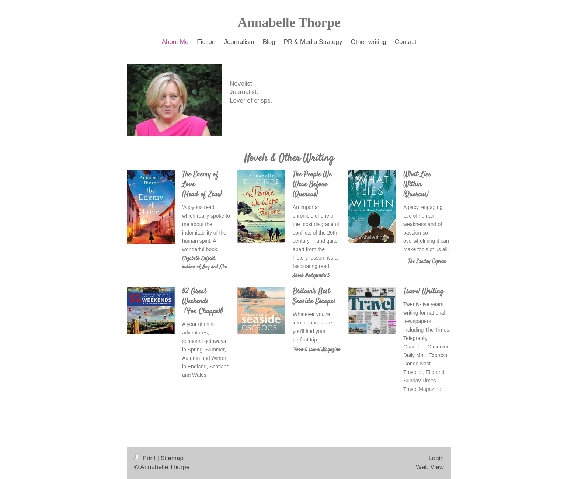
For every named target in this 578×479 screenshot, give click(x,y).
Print (145, 458)
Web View (430, 467)
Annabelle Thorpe (289, 22)
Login (436, 458)
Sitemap (172, 458)
